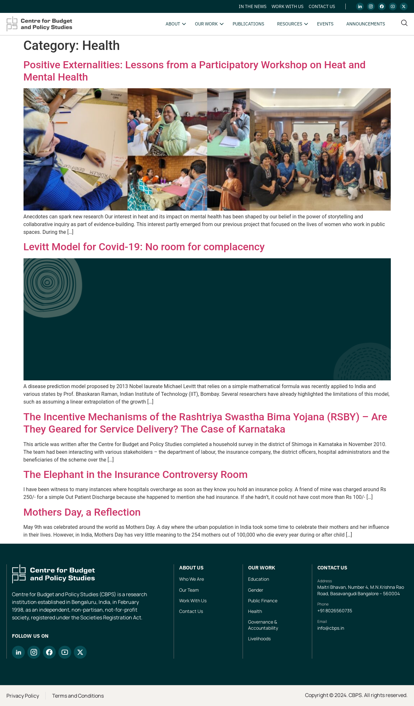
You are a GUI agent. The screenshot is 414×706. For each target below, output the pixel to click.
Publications (248, 24)
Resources (289, 24)
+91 (321, 610)
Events (325, 24)
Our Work (206, 24)
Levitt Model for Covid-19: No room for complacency (144, 247)
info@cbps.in (330, 628)
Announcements (365, 24)
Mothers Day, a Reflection (82, 512)
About (173, 24)
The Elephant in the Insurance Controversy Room (136, 474)
